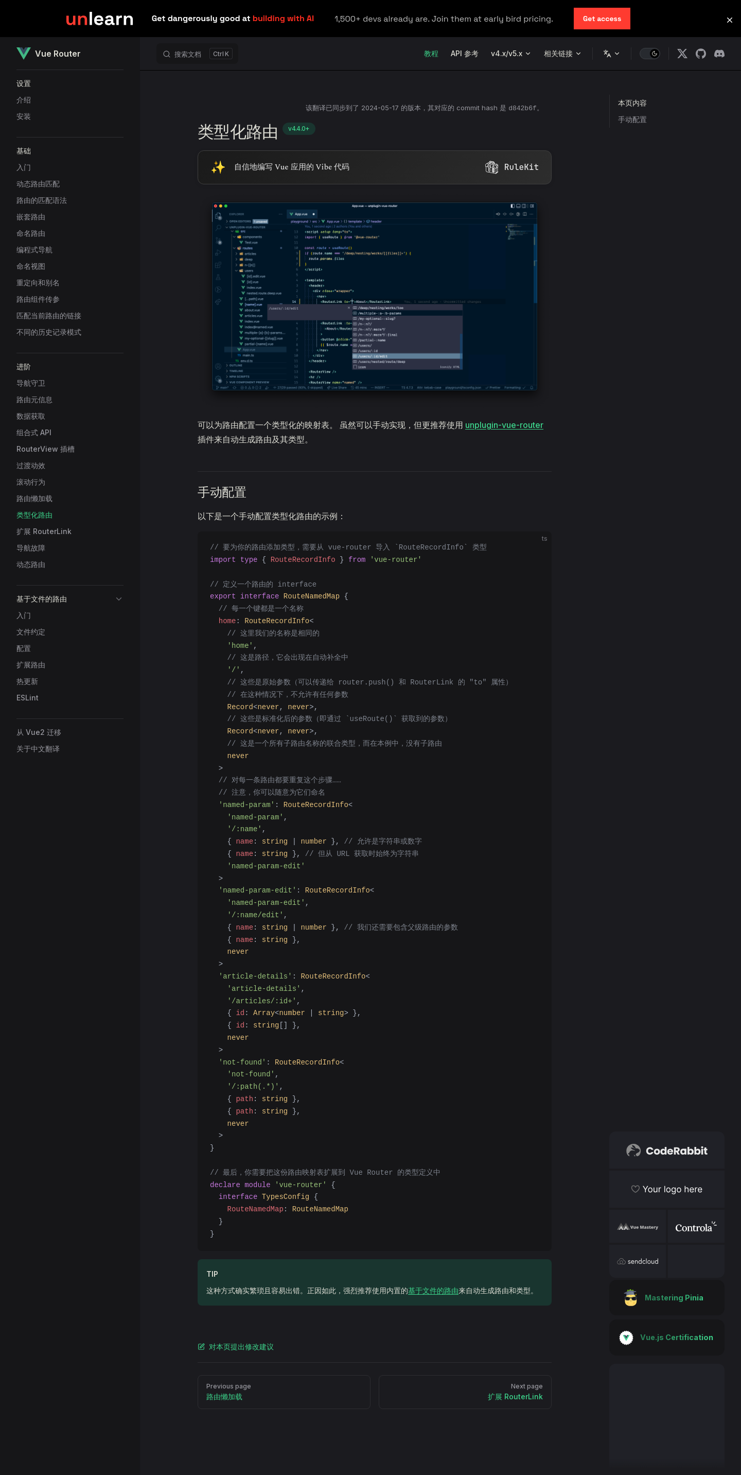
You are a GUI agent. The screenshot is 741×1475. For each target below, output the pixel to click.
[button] (69, 83)
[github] (701, 53)
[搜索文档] (197, 53)
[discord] (719, 53)
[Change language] (612, 53)
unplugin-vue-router (504, 425)
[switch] (650, 53)
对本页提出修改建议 (236, 1346)
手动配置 (632, 119)
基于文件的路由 (433, 1290)
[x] (682, 53)
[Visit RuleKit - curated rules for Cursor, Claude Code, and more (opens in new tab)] (375, 167)
